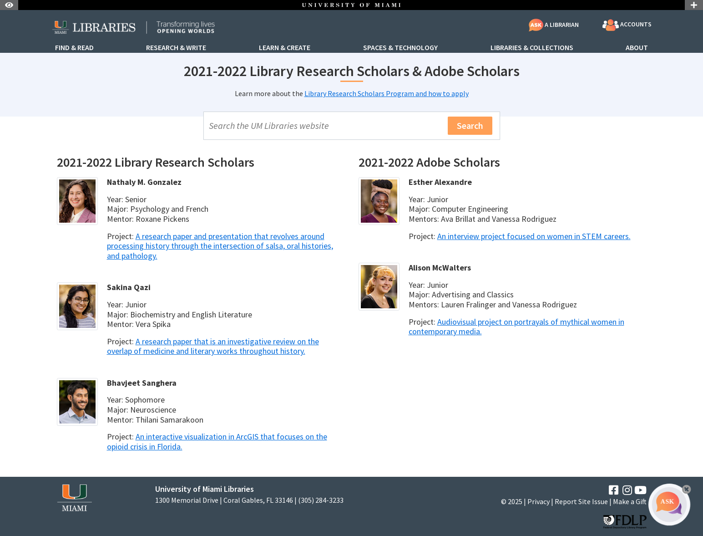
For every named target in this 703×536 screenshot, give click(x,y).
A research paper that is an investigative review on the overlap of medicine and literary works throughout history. (213, 346)
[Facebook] (613, 490)
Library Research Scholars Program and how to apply (386, 93)
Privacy (538, 501)
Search (470, 125)
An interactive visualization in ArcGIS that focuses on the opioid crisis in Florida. (217, 441)
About (637, 48)
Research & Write (176, 48)
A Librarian (554, 24)
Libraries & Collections (532, 48)
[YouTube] (640, 490)
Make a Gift (630, 501)
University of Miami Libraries (204, 489)
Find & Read (74, 48)
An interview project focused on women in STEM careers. (534, 236)
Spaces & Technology (400, 48)
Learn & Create (284, 48)
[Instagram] (627, 490)
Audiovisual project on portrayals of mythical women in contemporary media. (516, 326)
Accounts (627, 25)
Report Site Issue (581, 501)
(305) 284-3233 (321, 500)
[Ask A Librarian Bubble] (669, 505)
